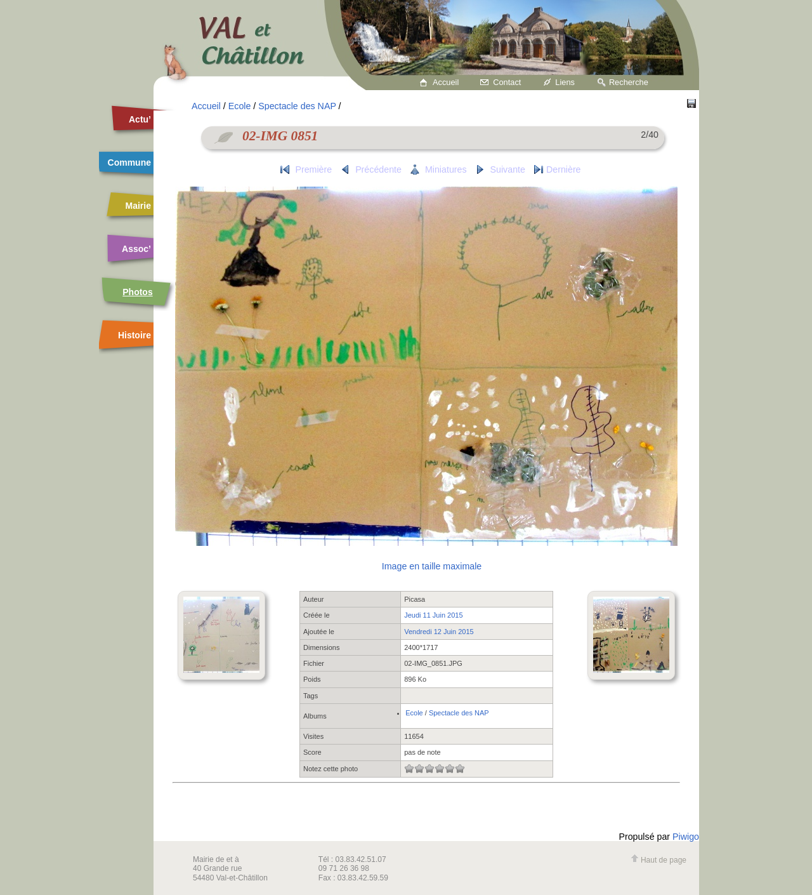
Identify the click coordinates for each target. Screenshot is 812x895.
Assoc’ (136, 249)
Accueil (446, 82)
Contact (507, 82)
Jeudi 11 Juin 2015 (433, 615)
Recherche (628, 82)
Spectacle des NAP (297, 106)
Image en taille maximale (431, 566)
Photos (137, 292)
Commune (129, 162)
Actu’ (140, 119)
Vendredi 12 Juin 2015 (438, 631)
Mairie (138, 206)
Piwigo (685, 837)
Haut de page (658, 860)
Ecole (239, 106)
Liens (565, 82)
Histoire (134, 335)
